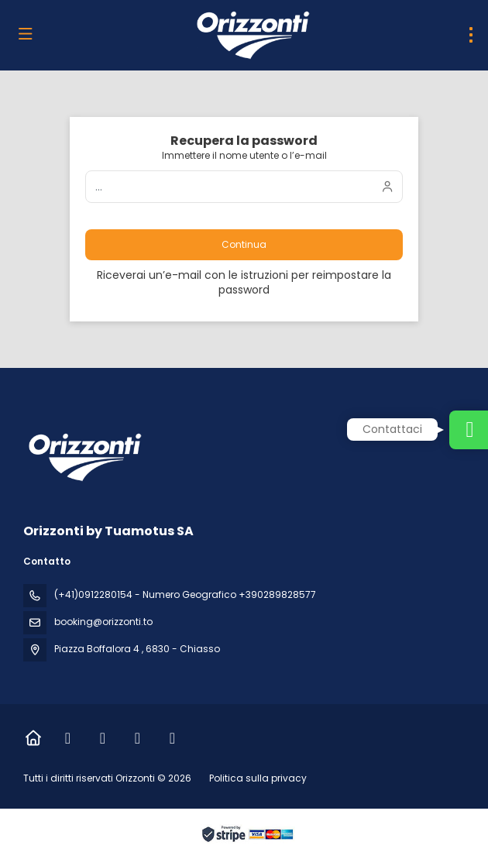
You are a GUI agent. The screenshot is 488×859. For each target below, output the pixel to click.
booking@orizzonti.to (103, 621)
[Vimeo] (172, 738)
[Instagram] (102, 738)
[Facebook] (67, 738)
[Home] (33, 738)
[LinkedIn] (137, 738)
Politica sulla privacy (258, 778)
